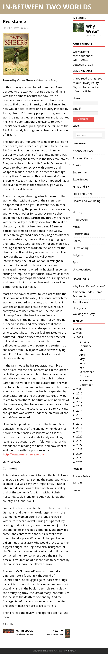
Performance (81, 234)
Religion (78, 255)
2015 (79, 415)
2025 (79, 458)
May (82, 359)
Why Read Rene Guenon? (89, 286)
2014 (79, 410)
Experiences (80, 179)
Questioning (80, 248)
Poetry (77, 241)
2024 (79, 454)
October (84, 376)
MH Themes (71, 651)
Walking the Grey (84, 314)
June (82, 363)
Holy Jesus (79, 308)
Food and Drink (83, 194)
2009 (79, 389)
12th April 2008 (13, 28)
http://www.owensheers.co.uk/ (23, 454)
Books (26, 28)
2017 (79, 423)
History (77, 212)
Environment (81, 172)
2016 (79, 419)
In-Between (79, 17)
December (86, 385)
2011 (79, 397)
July (81, 367)
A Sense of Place (83, 151)
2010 (79, 393)
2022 (79, 445)
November (86, 380)
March (83, 350)
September (86, 372)
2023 (79, 449)
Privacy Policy (90, 83)
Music (76, 227)
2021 (79, 441)
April (82, 354)
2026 (79, 462)
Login (76, 490)
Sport (76, 262)
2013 (79, 406)
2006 (79, 329)
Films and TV (81, 186)
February (85, 346)
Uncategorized (82, 269)
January (84, 342)
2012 (79, 402)
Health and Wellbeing (86, 201)
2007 (79, 333)
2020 (79, 436)
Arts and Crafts (82, 158)
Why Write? (92, 28)
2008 (80, 337)
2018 (79, 428)
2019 (79, 432)
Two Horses (80, 302)
